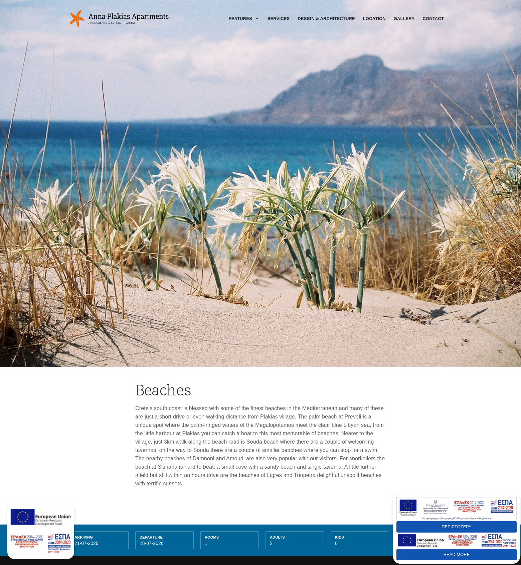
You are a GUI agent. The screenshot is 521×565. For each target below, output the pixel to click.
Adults (277, 537)
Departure (151, 537)
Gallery (404, 18)
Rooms (212, 537)
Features (244, 18)
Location (374, 18)
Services (279, 18)
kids (339, 537)
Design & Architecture (326, 18)
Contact (433, 18)
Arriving (83, 537)
